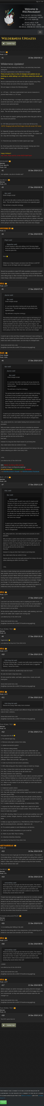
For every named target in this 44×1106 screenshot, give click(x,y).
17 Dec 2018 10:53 (35, 361)
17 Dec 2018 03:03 (35, 234)
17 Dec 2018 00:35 (35, 187)
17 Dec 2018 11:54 (35, 598)
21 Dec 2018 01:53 (35, 923)
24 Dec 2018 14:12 (35, 1015)
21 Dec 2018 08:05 (35, 985)
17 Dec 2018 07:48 (35, 289)
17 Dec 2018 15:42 (35, 697)
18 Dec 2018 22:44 (35, 877)
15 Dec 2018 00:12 (35, 58)
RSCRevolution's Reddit (11, 471)
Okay (3, 1102)
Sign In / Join (39, 1)
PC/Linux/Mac (29, 24)
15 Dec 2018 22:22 (35, 170)
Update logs (11, 43)
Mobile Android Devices (31, 27)
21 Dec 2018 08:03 (35, 944)
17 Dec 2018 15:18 (35, 636)
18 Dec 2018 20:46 (35, 851)
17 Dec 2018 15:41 (35, 654)
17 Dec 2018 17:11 (35, 732)
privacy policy (26, 1095)
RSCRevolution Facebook (31, 471)
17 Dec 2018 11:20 (35, 485)
